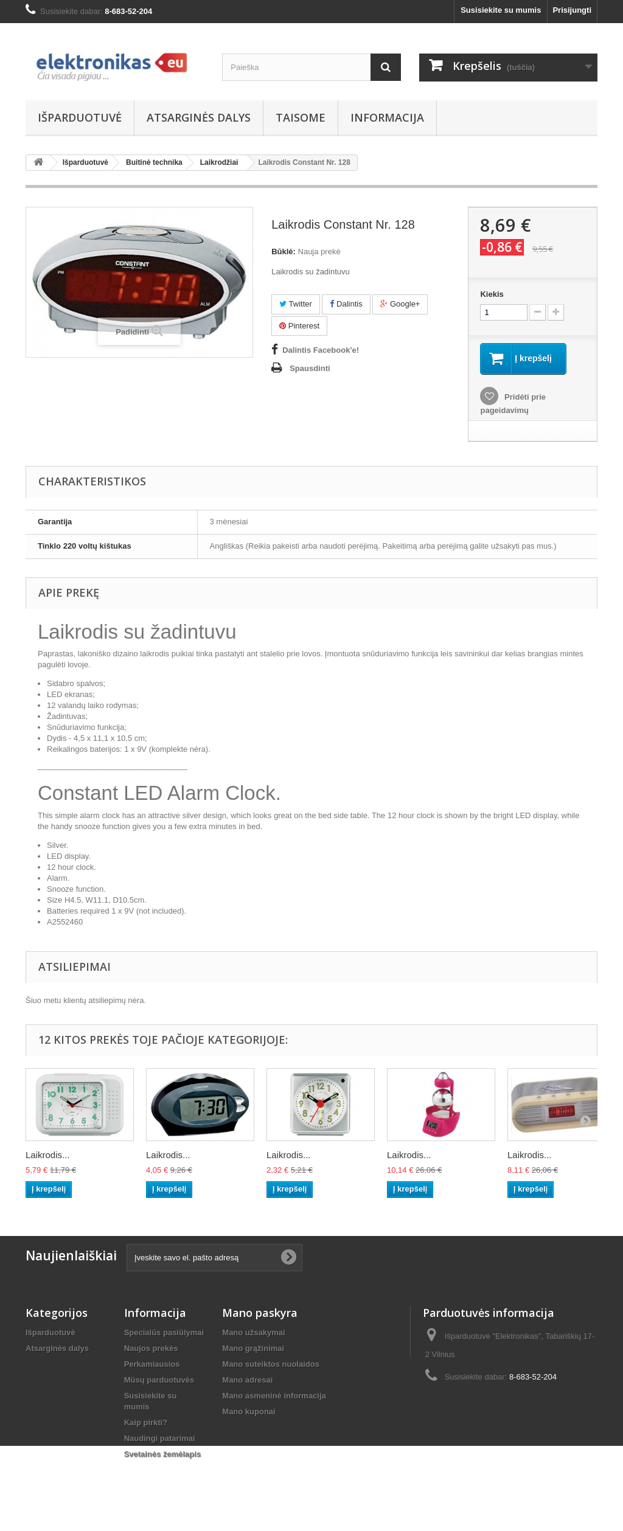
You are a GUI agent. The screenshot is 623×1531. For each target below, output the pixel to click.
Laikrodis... (48, 1155)
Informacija (387, 117)
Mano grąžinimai (253, 1348)
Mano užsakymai (253, 1332)
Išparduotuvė (80, 117)
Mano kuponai (248, 1411)
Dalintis (346, 303)
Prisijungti (571, 10)
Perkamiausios (152, 1364)
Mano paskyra (260, 1312)
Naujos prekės (151, 1348)
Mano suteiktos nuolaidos (270, 1364)
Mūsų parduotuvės (159, 1379)
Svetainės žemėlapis (162, 1454)
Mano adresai (247, 1379)
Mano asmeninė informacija (274, 1395)
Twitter (295, 303)
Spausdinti (310, 368)
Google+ (400, 303)
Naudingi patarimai (159, 1438)
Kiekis (491, 294)
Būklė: (283, 251)
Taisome (300, 117)
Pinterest (299, 325)
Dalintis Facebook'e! (320, 350)
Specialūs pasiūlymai (164, 1332)
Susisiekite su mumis (501, 10)
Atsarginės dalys (199, 117)
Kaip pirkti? (146, 1422)
